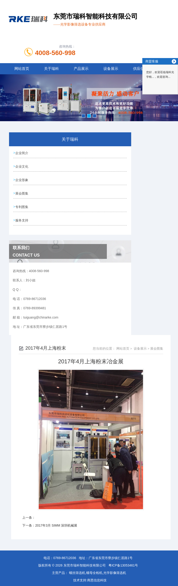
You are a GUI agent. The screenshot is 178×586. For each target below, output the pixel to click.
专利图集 (22, 206)
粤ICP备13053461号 (123, 564)
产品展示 (81, 69)
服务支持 (22, 219)
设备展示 (110, 69)
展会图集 (22, 192)
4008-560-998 (55, 52)
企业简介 (22, 153)
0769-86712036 (64, 556)
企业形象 (22, 179)
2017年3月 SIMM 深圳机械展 (56, 524)
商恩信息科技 (97, 578)
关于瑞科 (51, 69)
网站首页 (21, 69)
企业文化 (22, 166)
